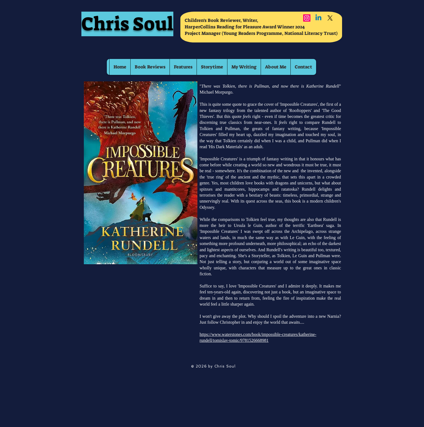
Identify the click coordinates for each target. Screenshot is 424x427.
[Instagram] (306, 18)
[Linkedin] (318, 18)
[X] (330, 18)
